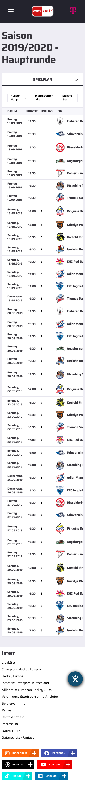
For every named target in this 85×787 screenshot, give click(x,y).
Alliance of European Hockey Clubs (27, 689)
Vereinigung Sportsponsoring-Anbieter (30, 696)
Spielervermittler (14, 703)
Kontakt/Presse (13, 717)
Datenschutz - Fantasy (18, 737)
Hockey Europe (12, 676)
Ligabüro (8, 662)
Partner (7, 710)
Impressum (10, 723)
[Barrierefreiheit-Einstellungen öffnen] (75, 678)
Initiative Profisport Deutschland (25, 682)
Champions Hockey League (21, 669)
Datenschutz (11, 730)
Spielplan (42, 79)
